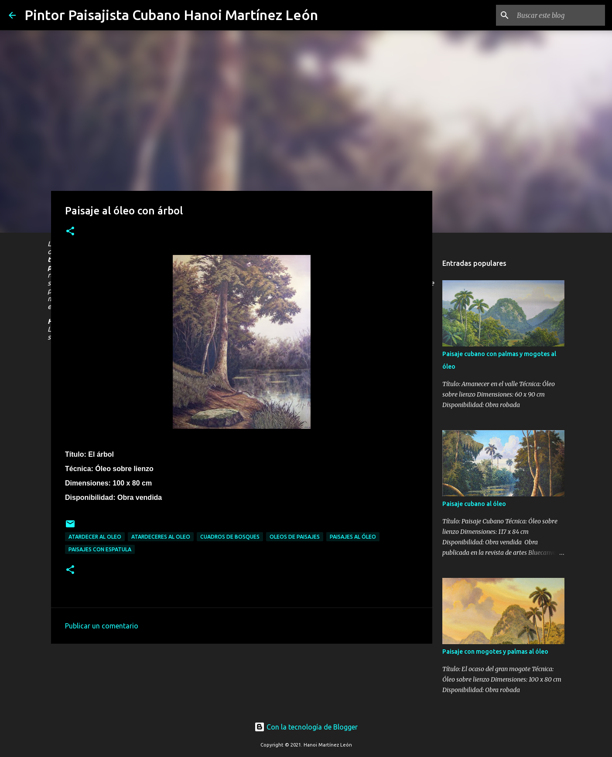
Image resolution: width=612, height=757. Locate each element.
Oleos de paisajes (295, 537)
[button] (70, 232)
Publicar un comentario (101, 626)
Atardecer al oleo (94, 537)
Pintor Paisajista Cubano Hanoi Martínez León (171, 15)
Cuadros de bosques (230, 537)
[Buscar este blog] (559, 15)
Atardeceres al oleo (160, 537)
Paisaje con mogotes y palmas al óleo (495, 651)
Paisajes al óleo (353, 537)
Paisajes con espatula (99, 549)
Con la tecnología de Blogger (306, 727)
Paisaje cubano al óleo (474, 503)
